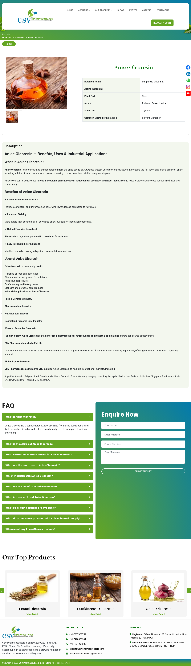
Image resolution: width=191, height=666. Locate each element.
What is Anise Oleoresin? (47, 417)
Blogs (123, 9)
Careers (147, 9)
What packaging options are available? (47, 508)
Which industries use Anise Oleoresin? (47, 476)
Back (9, 43)
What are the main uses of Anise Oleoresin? (47, 465)
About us (88, 9)
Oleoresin (19, 37)
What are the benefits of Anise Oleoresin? (47, 486)
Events (135, 9)
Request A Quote (162, 23)
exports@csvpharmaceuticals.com (87, 649)
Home (75, 9)
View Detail (32, 614)
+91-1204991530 (77, 644)
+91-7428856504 (77, 639)
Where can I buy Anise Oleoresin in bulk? (47, 529)
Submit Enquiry (143, 471)
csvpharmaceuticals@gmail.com (86, 653)
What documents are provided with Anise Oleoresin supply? (47, 518)
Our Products (107, 9)
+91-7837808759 (77, 634)
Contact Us (163, 9)
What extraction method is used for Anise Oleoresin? (47, 454)
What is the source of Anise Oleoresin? (47, 444)
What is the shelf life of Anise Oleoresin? (47, 497)
